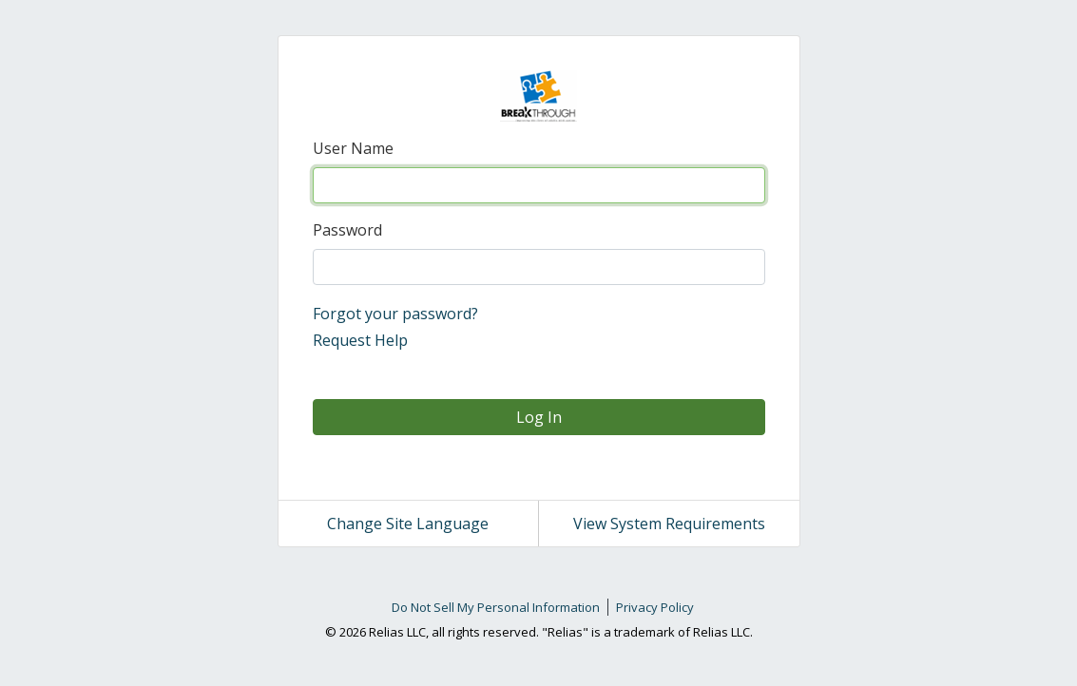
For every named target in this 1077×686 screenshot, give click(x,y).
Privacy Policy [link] (655, 607)
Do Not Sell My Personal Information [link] (496, 607)
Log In (539, 417)
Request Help (360, 340)
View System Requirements (669, 523)
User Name (353, 148)
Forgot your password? (395, 313)
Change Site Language (408, 523)
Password (347, 229)
